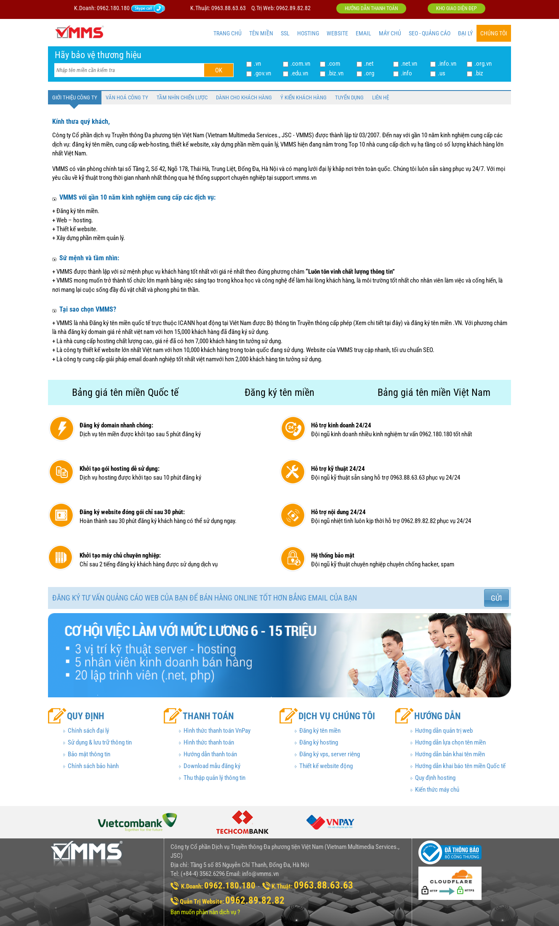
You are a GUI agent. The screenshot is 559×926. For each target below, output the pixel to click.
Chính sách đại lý (88, 730)
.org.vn (483, 63)
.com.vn (300, 63)
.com (333, 63)
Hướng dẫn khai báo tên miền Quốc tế (460, 766)
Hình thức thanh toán (209, 742)
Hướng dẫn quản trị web (444, 730)
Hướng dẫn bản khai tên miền (450, 754)
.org (369, 73)
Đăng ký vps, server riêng (329, 754)
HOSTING (308, 33)
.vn (257, 63)
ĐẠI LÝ (465, 33)
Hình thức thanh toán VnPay (217, 730)
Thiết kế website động (326, 766)
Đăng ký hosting (318, 742)
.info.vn (447, 63)
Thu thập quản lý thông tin (214, 778)
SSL (285, 33)
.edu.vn (299, 73)
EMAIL (363, 33)
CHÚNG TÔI (493, 33)
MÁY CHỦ (390, 33)
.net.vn (409, 63)
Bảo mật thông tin (89, 754)
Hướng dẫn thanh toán (371, 8)
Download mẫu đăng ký (212, 766)
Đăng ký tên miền (320, 730)
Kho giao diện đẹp (456, 8)
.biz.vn (335, 73)
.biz (478, 73)
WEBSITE (337, 33)
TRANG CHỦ (227, 33)
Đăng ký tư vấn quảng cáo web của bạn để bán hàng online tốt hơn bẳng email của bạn (204, 597)
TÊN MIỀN (261, 33)
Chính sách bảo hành (93, 766)
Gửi (496, 598)
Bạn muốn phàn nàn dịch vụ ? (205, 912)
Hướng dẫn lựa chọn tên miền (450, 742)
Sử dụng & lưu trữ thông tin (100, 742)
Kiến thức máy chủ (437, 789)
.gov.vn (262, 73)
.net (368, 63)
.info (406, 73)
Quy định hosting (435, 778)
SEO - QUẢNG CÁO (429, 33)
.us (441, 73)
